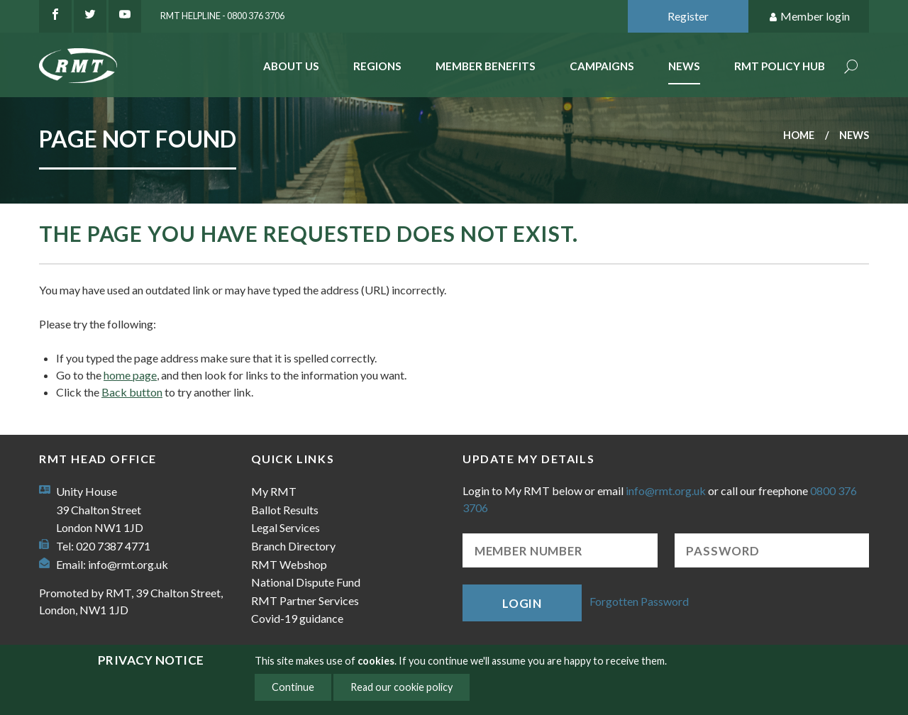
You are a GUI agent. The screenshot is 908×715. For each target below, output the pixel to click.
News (684, 66)
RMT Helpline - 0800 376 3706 (222, 15)
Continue (293, 687)
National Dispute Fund (305, 582)
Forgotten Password (639, 601)
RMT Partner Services (305, 600)
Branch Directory (293, 546)
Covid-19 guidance (297, 618)
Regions (377, 66)
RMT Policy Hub (779, 66)
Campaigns (602, 66)
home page (130, 375)
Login (522, 603)
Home (798, 135)
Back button (131, 392)
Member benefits (486, 66)
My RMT (274, 491)
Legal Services (285, 527)
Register (688, 16)
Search (851, 67)
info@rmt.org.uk (128, 564)
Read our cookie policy (401, 687)
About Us (291, 66)
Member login (809, 16)
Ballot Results (285, 509)
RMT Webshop (289, 564)
